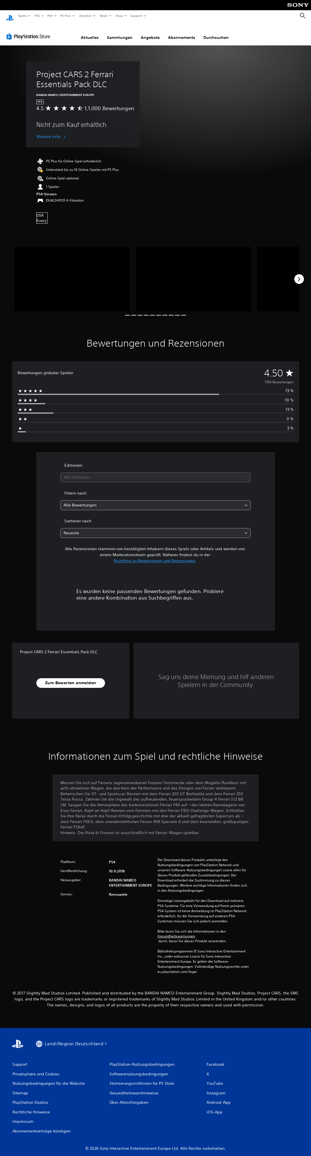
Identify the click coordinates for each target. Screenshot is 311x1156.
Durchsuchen (216, 32)
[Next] (299, 273)
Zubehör (85, 16)
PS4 (50, 16)
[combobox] (155, 472)
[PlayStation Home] (10, 16)
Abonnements (181, 32)
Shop (119, 16)
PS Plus (65, 16)
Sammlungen (120, 32)
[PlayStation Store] (29, 30)
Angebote (150, 32)
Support (136, 16)
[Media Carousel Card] (72, 273)
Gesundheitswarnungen (176, 931)
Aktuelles (90, 32)
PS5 (37, 16)
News (104, 16)
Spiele (22, 16)
